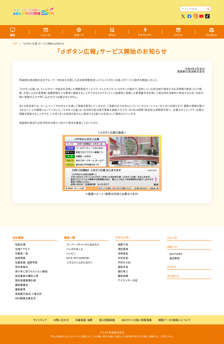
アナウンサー (145, 35)
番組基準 (20, 289)
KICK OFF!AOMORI (77, 258)
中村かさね (124, 262)
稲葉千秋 (123, 244)
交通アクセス (22, 249)
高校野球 (174, 258)
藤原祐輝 (123, 275)
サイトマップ (40, 320)
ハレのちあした (74, 249)
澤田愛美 (123, 249)
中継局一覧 (21, 253)
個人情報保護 (107, 320)
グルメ (112, 35)
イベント (178, 35)
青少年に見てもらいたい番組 (31, 271)
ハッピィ (71, 253)
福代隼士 (123, 271)
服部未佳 (123, 267)
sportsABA (175, 253)
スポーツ (79, 35)
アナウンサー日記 (128, 280)
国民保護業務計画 (25, 280)
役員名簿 (20, 244)
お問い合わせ (61, 320)
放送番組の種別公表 (26, 275)
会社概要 (18, 238)
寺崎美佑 (123, 253)
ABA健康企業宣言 (25, 298)
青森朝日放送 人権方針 (28, 293)
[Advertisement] (118, 10)
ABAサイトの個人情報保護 (137, 320)
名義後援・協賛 (84, 320)
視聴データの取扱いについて (174, 320)
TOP (15, 43)
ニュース (45, 35)
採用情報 (20, 258)
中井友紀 (123, 258)
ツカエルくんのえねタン (79, 262)
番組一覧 (69, 238)
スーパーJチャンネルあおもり (82, 244)
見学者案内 (21, 267)
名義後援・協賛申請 (26, 262)
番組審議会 (21, 284)
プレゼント (173, 276)
